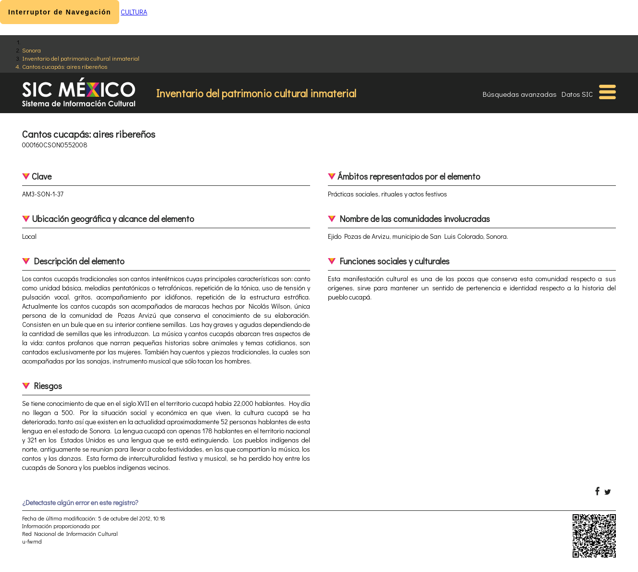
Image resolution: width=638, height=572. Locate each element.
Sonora (31, 50)
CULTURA (134, 11)
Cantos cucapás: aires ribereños (64, 66)
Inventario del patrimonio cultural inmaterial (80, 58)
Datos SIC (577, 94)
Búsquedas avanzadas (520, 94)
